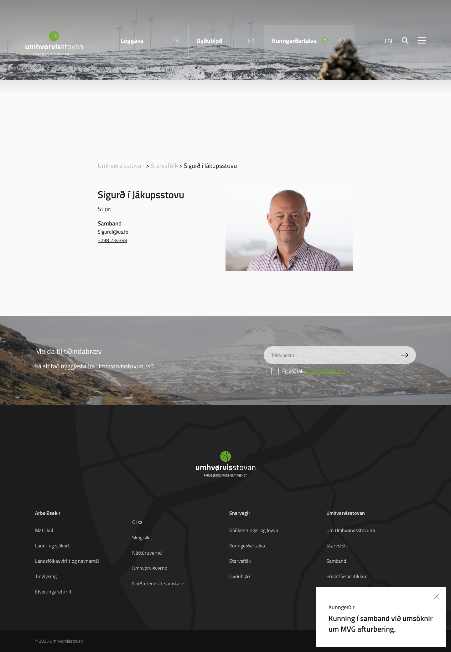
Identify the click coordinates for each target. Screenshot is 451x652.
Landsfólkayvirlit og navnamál (67, 560)
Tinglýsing (46, 576)
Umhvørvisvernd (149, 568)
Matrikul (44, 530)
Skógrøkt (141, 537)
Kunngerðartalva (247, 545)
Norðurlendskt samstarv (158, 583)
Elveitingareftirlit (53, 591)
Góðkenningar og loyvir (254, 530)
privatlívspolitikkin (325, 371)
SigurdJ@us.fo (113, 231)
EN (388, 40)
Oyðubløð (239, 576)
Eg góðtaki (308, 371)
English (334, 591)
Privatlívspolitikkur (346, 576)
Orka (137, 522)
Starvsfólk (164, 165)
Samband (336, 560)
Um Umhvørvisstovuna (350, 530)
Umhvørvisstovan (121, 165)
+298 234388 (112, 240)
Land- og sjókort (52, 545)
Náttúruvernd (147, 552)
